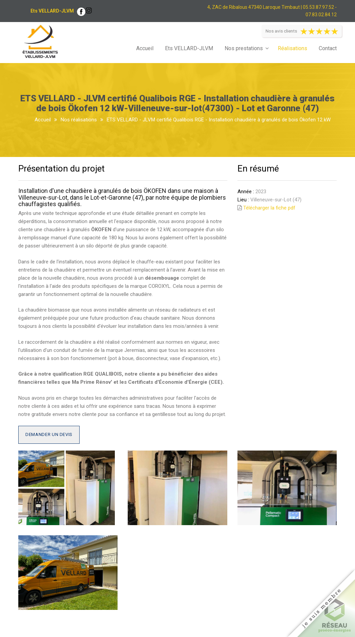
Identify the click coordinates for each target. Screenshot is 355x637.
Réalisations (292, 48)
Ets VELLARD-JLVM (189, 48)
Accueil (144, 48)
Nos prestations (244, 48)
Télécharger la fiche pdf (269, 208)
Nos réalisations (79, 120)
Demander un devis (48, 434)
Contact (328, 48)
